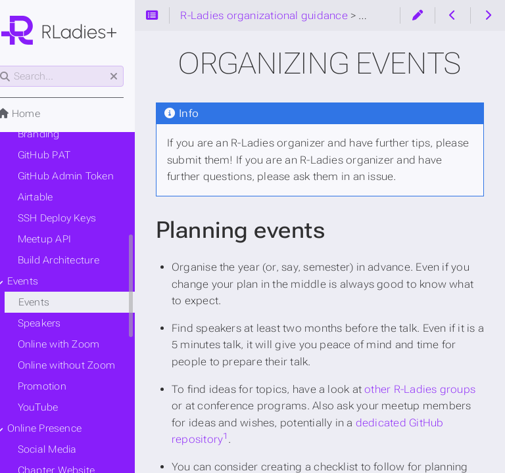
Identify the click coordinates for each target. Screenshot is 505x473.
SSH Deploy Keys (73, 218)
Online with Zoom (75, 344)
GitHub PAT (60, 155)
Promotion (58, 386)
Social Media (63, 449)
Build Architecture (75, 260)
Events (39, 281)
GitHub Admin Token (82, 176)
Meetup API (60, 239)
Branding (55, 134)
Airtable (52, 197)
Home (35, 114)
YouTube (54, 407)
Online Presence (61, 428)
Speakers (56, 323)
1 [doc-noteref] (279, 436)
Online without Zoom (83, 365)
